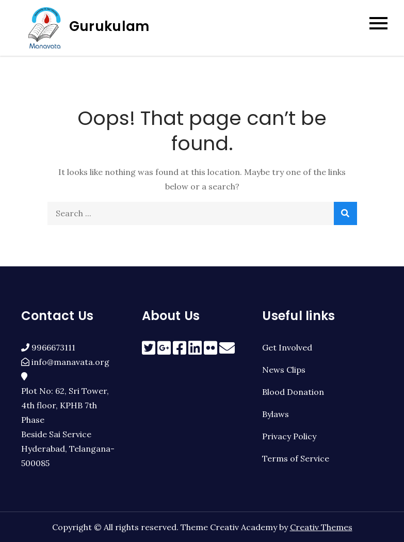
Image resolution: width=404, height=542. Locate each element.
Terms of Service (295, 458)
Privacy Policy (289, 436)
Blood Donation (293, 392)
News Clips (283, 369)
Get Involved (287, 347)
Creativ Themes (321, 527)
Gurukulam (109, 26)
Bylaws (275, 414)
